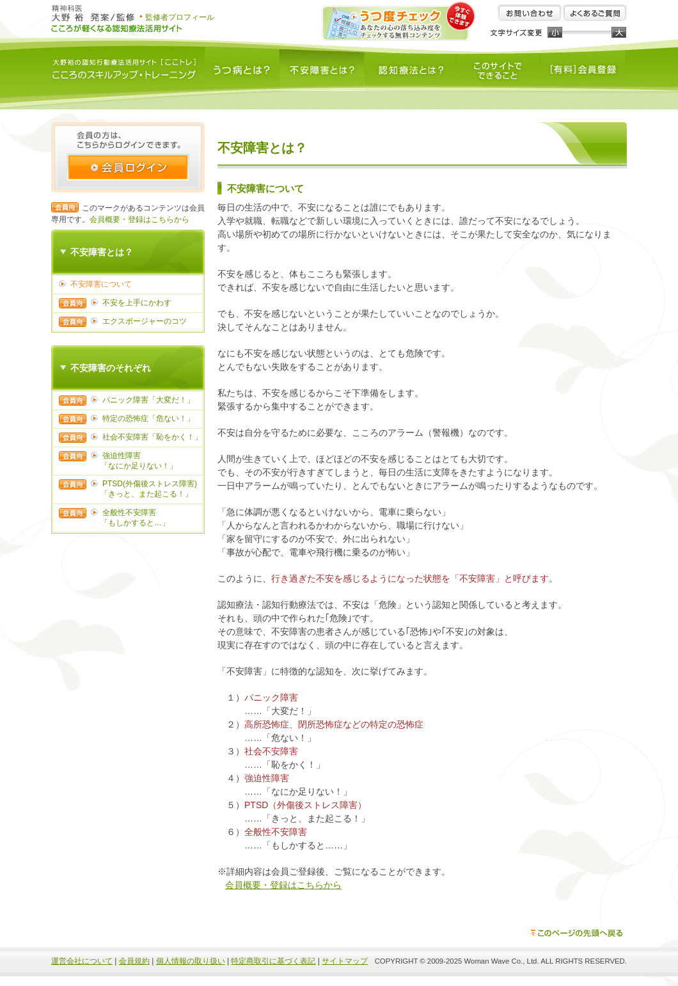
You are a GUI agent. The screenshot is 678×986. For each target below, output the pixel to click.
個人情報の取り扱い (190, 961)
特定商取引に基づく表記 (273, 961)
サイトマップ (345, 961)
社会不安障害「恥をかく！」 (152, 437)
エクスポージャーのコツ (144, 321)
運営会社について (82, 961)
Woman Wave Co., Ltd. (501, 961)
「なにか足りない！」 (138, 465)
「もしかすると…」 (135, 522)
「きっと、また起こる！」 (146, 493)
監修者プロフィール (179, 17)
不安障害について (101, 284)
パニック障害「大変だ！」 (148, 399)
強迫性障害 (121, 455)
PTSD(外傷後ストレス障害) (149, 483)
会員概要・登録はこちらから (139, 219)
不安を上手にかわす (136, 302)
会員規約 (134, 961)
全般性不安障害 (129, 512)
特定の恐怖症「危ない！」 (148, 418)
